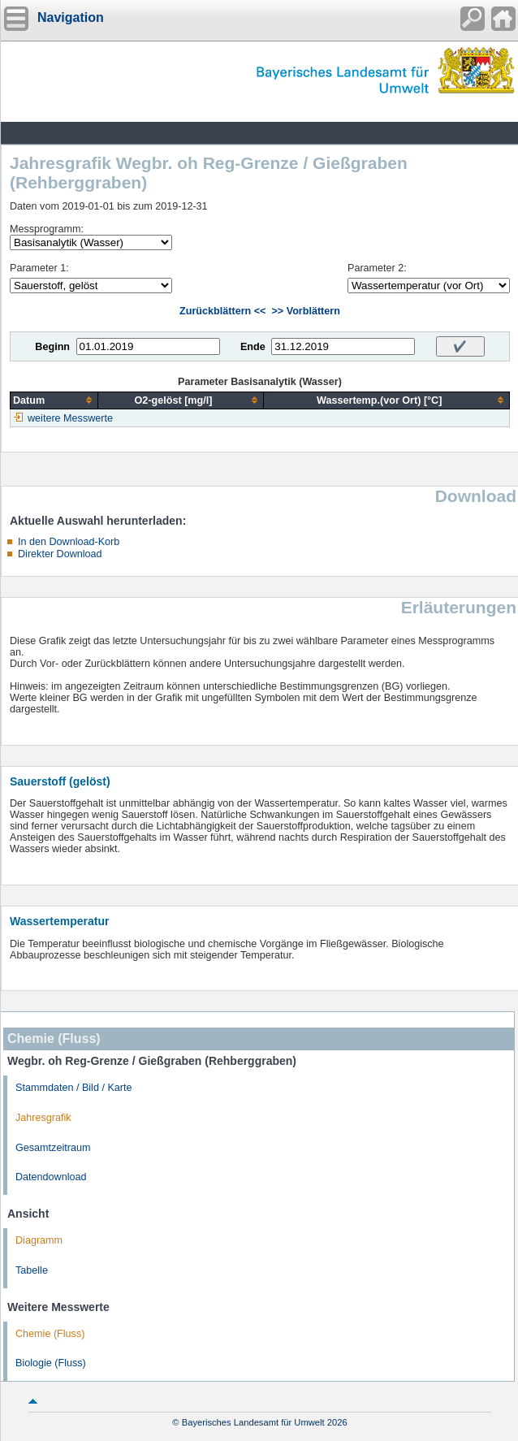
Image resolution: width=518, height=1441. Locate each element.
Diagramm (39, 1240)
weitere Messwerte (70, 418)
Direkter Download (60, 554)
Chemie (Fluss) (49, 1333)
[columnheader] (54, 400)
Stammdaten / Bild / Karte (73, 1087)
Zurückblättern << (222, 311)
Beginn (52, 347)
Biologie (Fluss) (50, 1363)
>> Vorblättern (305, 311)
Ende (252, 347)
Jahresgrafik (43, 1117)
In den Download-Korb (68, 541)
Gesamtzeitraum (52, 1147)
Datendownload (51, 1177)
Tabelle (31, 1270)
